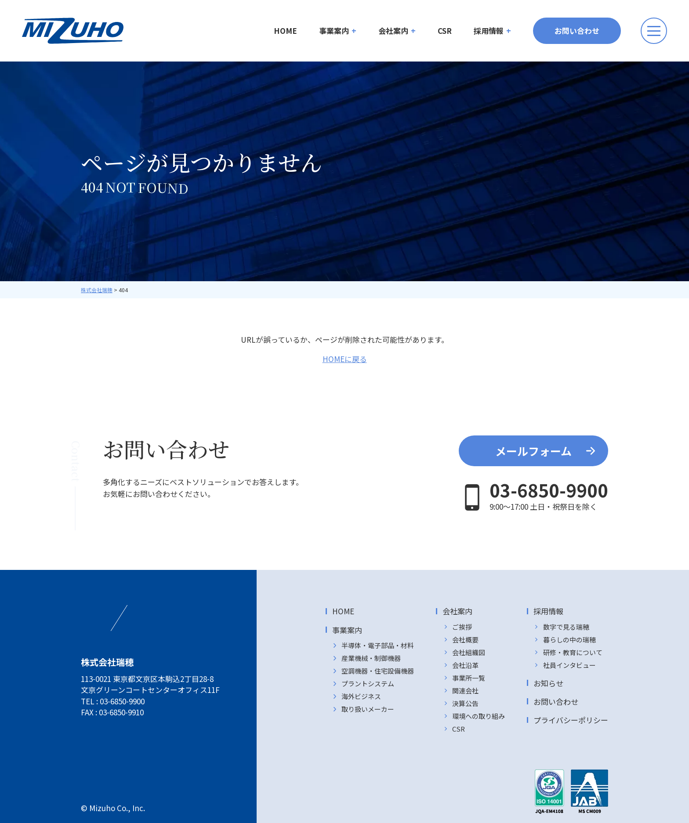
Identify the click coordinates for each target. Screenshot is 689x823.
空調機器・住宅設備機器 (377, 670)
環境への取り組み (478, 716)
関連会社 (465, 690)
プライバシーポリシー (570, 719)
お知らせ (548, 683)
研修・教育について (572, 652)
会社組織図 (468, 652)
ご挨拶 (462, 626)
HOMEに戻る (345, 358)
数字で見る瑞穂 (566, 626)
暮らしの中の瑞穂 (569, 639)
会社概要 (465, 639)
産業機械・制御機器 (371, 658)
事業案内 (334, 30)
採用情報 (489, 30)
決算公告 (465, 703)
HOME (285, 30)
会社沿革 (465, 665)
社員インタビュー (569, 665)
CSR (445, 30)
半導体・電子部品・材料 (377, 645)
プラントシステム (367, 683)
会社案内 (393, 30)
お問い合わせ (577, 30)
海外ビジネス (361, 696)
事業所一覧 (468, 677)
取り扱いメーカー (367, 709)
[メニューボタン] (654, 31)
